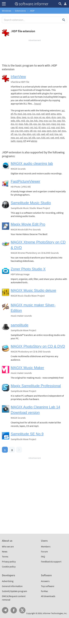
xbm (48, 117)
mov (36, 117)
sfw (23, 134)
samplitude (19, 325)
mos (64, 130)
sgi (60, 134)
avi (63, 110)
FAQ (43, 556)
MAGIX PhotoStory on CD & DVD (38, 346)
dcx (12, 123)
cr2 (48, 127)
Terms (5, 556)
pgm (26, 130)
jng (58, 123)
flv (15, 113)
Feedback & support (51, 561)
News (4, 551)
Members (45, 546)
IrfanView (18, 77)
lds (63, 117)
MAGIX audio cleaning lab (32, 163)
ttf (16, 127)
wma (53, 113)
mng (21, 127)
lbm (63, 127)
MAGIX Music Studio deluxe (33, 290)
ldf (31, 130)
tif (39, 127)
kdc (36, 120)
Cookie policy (9, 566)
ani (47, 137)
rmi (31, 127)
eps (35, 123)
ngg (53, 127)
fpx (54, 120)
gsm (54, 130)
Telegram (5, 610)
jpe (31, 120)
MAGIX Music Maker (27, 368)
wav (44, 130)
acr (17, 137)
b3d (43, 137)
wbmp (34, 140)
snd (58, 127)
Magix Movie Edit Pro (28, 224)
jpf (29, 137)
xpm (43, 127)
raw (12, 127)
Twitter (22, 610)
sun (38, 137)
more (37, 103)
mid (23, 120)
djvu (18, 117)
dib (33, 137)
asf (21, 137)
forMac (44, 591)
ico (33, 113)
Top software (47, 586)
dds (18, 120)
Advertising (7, 581)
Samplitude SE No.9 (27, 434)
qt (40, 117)
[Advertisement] (34, 51)
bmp (13, 117)
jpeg (24, 117)
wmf (47, 113)
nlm (21, 130)
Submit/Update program (14, 591)
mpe (21, 123)
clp (27, 120)
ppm (49, 130)
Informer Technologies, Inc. (55, 613)
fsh (63, 120)
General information (12, 586)
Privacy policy (9, 561)
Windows (6, 10)
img (41, 120)
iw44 (13, 140)
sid (12, 130)
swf (42, 113)
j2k (30, 123)
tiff (24, 140)
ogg (59, 120)
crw (16, 130)
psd (38, 113)
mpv (13, 137)
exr (34, 130)
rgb (38, 134)
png (29, 113)
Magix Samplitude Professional (36, 386)
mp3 (19, 113)
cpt (33, 134)
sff (12, 134)
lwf (59, 130)
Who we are (8, 546)
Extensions (20, 10)
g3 (31, 117)
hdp (26, 123)
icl (16, 123)
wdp (13, 120)
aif (47, 134)
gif (12, 113)
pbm (29, 134)
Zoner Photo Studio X (28, 269)
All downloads (48, 596)
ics (19, 134)
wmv (59, 113)
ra (28, 117)
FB (14, 610)
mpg (53, 123)
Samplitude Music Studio (31, 203)
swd (43, 134)
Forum (44, 551)
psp (63, 123)
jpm (48, 123)
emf (57, 137)
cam (59, 117)
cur (50, 120)
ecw (45, 120)
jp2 (35, 127)
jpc (39, 123)
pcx (25, 137)
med (26, 127)
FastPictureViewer (25, 181)
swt (52, 137)
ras (15, 134)
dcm (53, 117)
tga (43, 123)
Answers (45, 581)
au (43, 117)
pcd (51, 134)
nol (39, 130)
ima (56, 134)
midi (62, 137)
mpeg (19, 140)
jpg (24, 113)
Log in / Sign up (65, 4)
